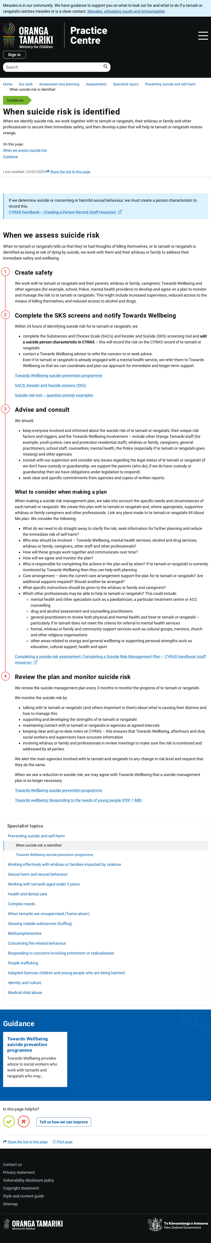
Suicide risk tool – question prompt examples (54, 395)
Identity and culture (24, 982)
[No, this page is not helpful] (24, 1121)
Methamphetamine (25, 933)
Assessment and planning (59, 84)
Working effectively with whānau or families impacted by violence (64, 864)
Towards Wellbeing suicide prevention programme (58, 375)
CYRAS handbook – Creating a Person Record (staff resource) (62, 212)
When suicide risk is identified (38, 845)
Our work (26, 84)
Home (7, 84)
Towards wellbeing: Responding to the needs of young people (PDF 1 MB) (78, 800)
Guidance (10, 157)
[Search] (56, 67)
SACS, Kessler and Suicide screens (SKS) (50, 385)
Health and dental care (27, 894)
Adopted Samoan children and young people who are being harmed (66, 973)
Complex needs (21, 904)
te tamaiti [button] (22, 246)
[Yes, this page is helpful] (9, 1121)
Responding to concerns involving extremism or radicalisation (61, 953)
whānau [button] (138, 252)
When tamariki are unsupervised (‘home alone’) (49, 913)
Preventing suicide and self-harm (170, 84)
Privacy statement (19, 1172)
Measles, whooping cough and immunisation (126, 11)
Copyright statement (21, 1188)
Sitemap (10, 1204)
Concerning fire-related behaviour (37, 943)
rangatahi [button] (44, 246)
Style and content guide (23, 1196)
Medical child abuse (25, 992)
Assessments (96, 84)
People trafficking (23, 963)
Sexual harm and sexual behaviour (38, 874)
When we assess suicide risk (25, 150)
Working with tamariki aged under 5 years (44, 884)
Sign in (14, 54)
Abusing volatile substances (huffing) (40, 923)
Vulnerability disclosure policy (28, 1180)
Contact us (12, 1164)
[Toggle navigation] (203, 36)
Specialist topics (125, 84)
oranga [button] (75, 640)
